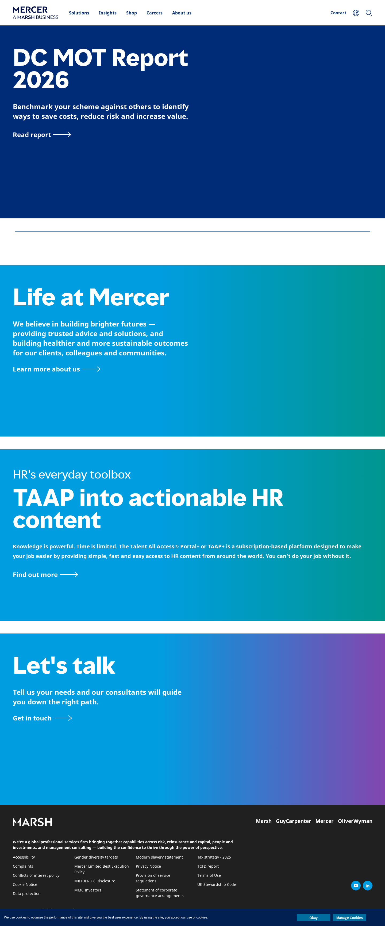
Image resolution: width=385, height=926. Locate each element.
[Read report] (42, 134)
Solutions (79, 13)
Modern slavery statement (159, 857)
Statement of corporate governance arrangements (160, 893)
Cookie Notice (25, 884)
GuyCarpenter (293, 821)
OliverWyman (355, 821)
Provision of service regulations (153, 878)
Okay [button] (313, 917)
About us (181, 13)
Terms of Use (209, 875)
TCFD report (208, 866)
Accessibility (24, 857)
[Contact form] (42, 718)
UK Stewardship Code (216, 884)
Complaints (23, 866)
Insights (108, 13)
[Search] (369, 13)
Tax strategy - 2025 (214, 857)
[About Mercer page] (56, 369)
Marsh (264, 821)
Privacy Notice (148, 866)
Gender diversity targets (96, 857)
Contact (338, 12)
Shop (131, 13)
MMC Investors (87, 890)
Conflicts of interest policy (36, 875)
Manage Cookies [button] (349, 917)
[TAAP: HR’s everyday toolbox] (192, 574)
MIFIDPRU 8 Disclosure (94, 881)
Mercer (324, 821)
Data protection (27, 894)
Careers (155, 13)
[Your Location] (356, 13)
